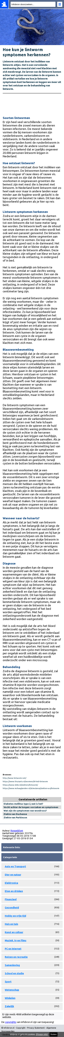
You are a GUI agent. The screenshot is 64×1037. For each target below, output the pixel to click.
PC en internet (13, 948)
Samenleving (12, 965)
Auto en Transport (15, 866)
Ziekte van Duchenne (15, 814)
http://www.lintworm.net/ (14, 778)
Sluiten (53, 1034)
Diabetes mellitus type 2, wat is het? (23, 804)
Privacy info (42, 1034)
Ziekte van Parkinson (15, 817)
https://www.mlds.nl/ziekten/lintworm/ (20, 785)
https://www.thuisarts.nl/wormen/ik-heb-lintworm (25, 781)
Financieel (11, 899)
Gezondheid (12, 907)
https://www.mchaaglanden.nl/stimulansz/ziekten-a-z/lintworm (31, 788)
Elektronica (11, 883)
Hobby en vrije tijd (15, 915)
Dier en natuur (13, 874)
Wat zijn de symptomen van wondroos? (25, 810)
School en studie (14, 973)
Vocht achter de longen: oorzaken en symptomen (31, 807)
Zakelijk (9, 1006)
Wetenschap (12, 990)
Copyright (20, 1028)
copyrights (10, 1022)
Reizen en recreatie (16, 957)
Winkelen (10, 998)
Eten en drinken (14, 891)
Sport (8, 981)
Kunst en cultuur (14, 932)
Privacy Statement (36, 1028)
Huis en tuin (11, 924)
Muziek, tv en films (15, 940)
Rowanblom (17, 830)
